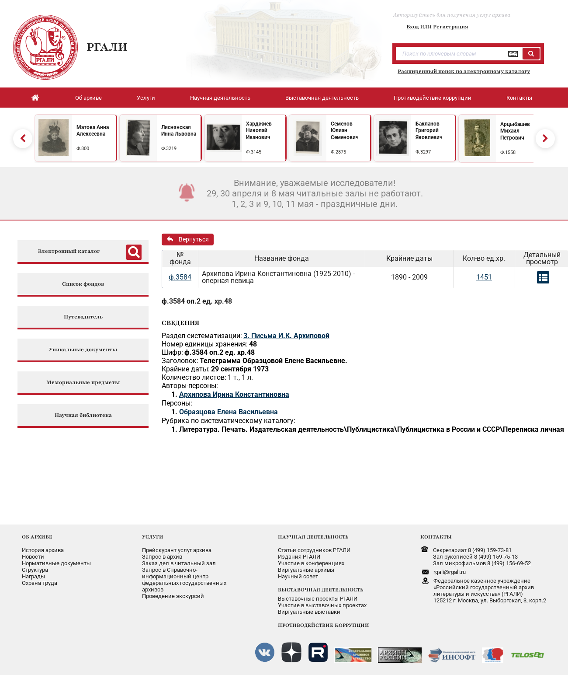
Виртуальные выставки (309, 612)
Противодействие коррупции (432, 97)
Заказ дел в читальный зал (179, 563)
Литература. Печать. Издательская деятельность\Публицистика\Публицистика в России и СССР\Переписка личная (371, 429)
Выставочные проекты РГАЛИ (317, 598)
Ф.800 (82, 148)
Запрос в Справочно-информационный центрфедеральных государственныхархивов (184, 580)
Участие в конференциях (311, 563)
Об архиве (88, 97)
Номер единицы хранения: (205, 344)
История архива (43, 550)
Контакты (519, 97)
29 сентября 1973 (240, 369)
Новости (33, 556)
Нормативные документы (56, 563)
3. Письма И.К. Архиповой (286, 336)
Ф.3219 (169, 148)
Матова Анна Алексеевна (92, 130)
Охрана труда (39, 583)
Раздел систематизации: (202, 336)
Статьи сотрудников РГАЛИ (314, 550)
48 (253, 344)
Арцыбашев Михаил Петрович (515, 131)
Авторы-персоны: (190, 385)
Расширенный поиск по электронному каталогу (464, 71)
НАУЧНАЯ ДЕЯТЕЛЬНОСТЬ (313, 536)
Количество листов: (194, 377)
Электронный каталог (69, 251)
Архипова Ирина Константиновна (234, 394)
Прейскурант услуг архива (176, 550)
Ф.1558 (508, 152)
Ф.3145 (253, 152)
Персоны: (177, 403)
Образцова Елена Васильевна (228, 412)
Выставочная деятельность (322, 97)
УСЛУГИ (152, 536)
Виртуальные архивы (306, 570)
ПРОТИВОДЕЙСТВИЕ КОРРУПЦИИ (323, 625)
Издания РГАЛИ (299, 556)
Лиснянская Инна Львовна (178, 130)
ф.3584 (180, 277)
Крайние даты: (186, 369)
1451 (484, 277)
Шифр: (172, 352)
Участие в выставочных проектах (322, 605)
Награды (33, 576)
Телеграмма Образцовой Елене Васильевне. (273, 361)
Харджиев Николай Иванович (259, 130)
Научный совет (298, 576)
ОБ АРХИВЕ (37, 536)
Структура (35, 570)
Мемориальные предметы (83, 382)
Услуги (146, 97)
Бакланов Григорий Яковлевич (429, 130)
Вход (412, 26)
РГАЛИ (107, 47)
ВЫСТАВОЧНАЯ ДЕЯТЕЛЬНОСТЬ (320, 589)
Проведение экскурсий (173, 596)
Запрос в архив (162, 556)
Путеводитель (83, 317)
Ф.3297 (423, 152)
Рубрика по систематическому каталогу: (228, 420)
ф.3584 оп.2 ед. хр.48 (197, 301)
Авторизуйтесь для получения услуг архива (451, 14)
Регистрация (450, 26)
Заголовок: (180, 361)
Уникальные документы (83, 349)
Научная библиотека (83, 415)
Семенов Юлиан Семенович (345, 130)
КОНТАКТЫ (436, 536)
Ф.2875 (338, 152)
